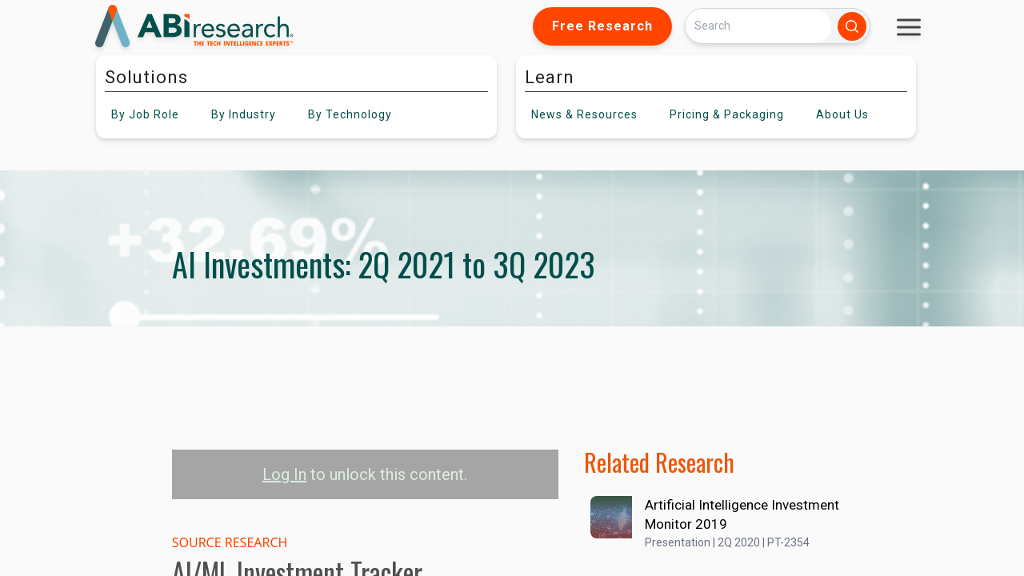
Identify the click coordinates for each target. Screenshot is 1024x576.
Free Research (602, 26)
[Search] (758, 26)
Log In (284, 474)
